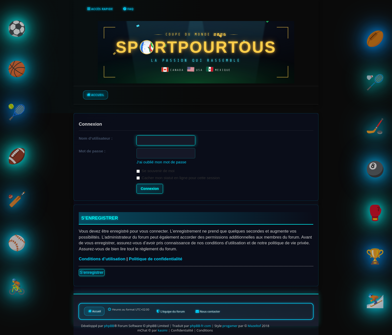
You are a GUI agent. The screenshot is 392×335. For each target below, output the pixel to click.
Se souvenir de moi (155, 171)
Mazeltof (254, 326)
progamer (230, 326)
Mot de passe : (92, 151)
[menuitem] (128, 9)
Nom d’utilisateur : (95, 138)
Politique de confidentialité (155, 259)
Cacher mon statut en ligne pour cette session (178, 178)
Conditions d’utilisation (102, 259)
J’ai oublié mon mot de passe (161, 162)
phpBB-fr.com (200, 326)
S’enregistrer (92, 272)
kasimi (163, 330)
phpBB (109, 326)
